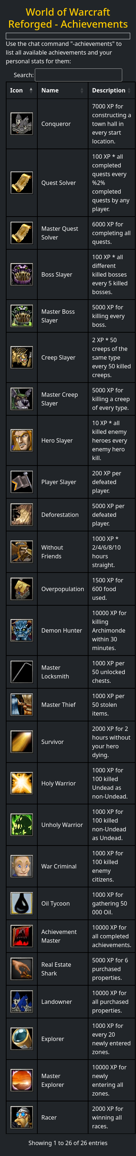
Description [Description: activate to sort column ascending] (108, 90)
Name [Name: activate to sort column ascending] (50, 90)
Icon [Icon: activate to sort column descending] (16, 90)
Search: (68, 75)
